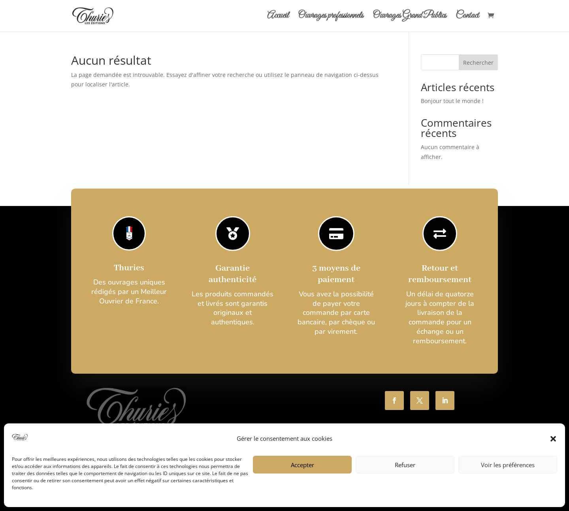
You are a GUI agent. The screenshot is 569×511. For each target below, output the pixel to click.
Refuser (405, 465)
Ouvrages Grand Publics (409, 17)
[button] (553, 439)
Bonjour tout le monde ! (452, 101)
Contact (467, 17)
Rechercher (478, 62)
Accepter (302, 465)
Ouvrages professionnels (330, 17)
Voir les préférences (508, 465)
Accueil (277, 17)
